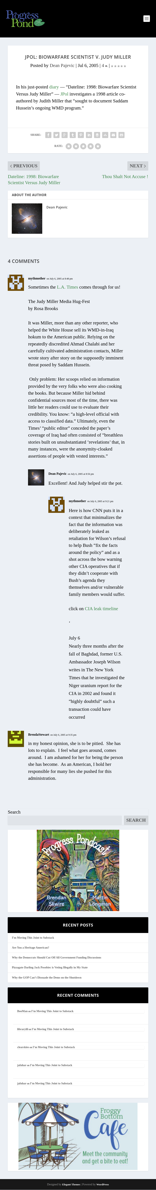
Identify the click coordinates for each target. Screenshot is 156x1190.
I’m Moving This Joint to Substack (33, 937)
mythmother (36, 278)
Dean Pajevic (62, 65)
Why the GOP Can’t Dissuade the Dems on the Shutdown (46, 977)
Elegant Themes (71, 1184)
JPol (64, 94)
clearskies (23, 1047)
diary (54, 87)
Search (14, 812)
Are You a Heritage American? (30, 947)
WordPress (102, 1184)
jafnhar (21, 1065)
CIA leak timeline (101, 608)
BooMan (22, 1011)
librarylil (22, 1029)
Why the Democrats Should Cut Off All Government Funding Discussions (56, 957)
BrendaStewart (38, 735)
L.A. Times (67, 287)
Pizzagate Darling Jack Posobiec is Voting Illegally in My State (50, 967)
